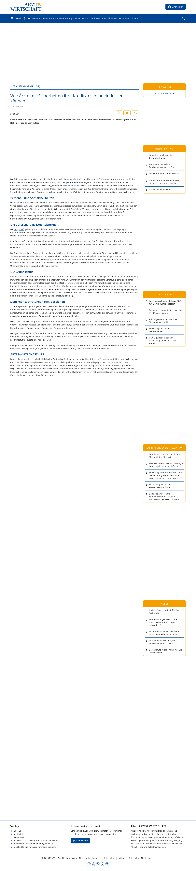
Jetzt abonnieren (163, 93)
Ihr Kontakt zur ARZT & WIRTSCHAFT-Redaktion (36, 840)
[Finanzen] (47, 18)
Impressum (71, 858)
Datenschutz (109, 858)
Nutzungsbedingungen (90, 858)
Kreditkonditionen (71, 185)
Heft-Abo (122, 858)
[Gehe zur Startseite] (34, 18)
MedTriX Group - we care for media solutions (35, 847)
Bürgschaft (19, 229)
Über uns (18, 830)
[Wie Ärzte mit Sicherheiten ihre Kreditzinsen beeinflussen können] (106, 18)
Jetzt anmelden (80, 840)
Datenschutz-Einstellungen (141, 858)
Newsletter (19, 837)
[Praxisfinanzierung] (63, 18)
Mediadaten (19, 834)
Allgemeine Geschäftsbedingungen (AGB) (33, 843)
